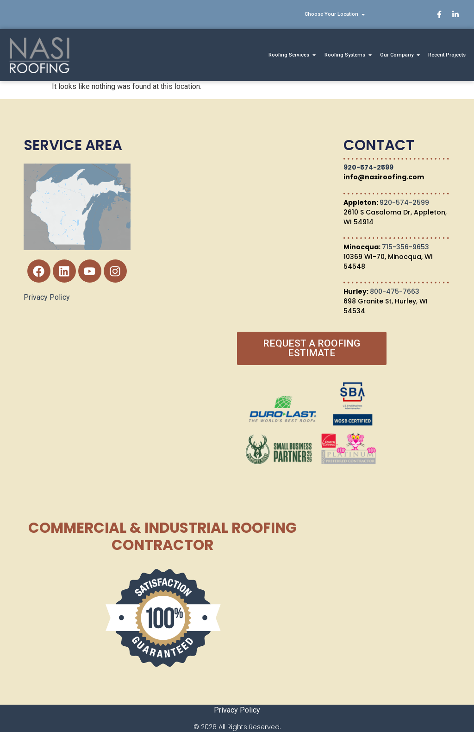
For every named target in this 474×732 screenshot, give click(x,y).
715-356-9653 (405, 247)
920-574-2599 (368, 167)
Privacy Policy (47, 297)
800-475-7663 (394, 291)
